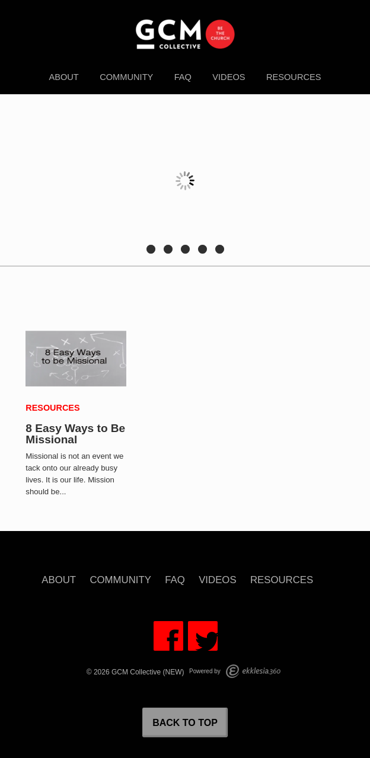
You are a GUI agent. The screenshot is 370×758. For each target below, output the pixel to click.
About (63, 77)
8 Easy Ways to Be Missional (75, 434)
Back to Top (185, 723)
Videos (228, 77)
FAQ (183, 77)
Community (126, 77)
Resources (293, 77)
